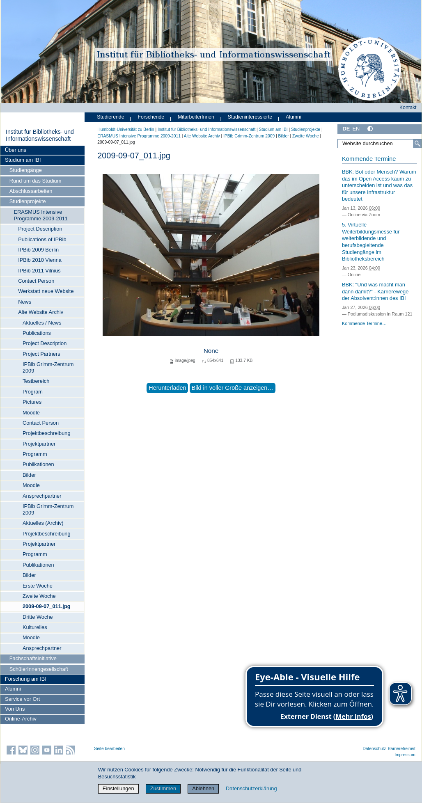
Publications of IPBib (42, 239)
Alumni (13, 689)
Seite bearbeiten (109, 748)
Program (33, 392)
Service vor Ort (22, 699)
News (24, 302)
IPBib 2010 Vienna (40, 260)
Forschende (151, 117)
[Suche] (417, 143)
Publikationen (38, 464)
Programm (35, 454)
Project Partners (41, 354)
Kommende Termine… (364, 323)
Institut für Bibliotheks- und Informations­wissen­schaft (40, 135)
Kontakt (408, 107)
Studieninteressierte (250, 117)
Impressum (404, 755)
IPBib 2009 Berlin (38, 250)
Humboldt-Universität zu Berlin (125, 129)
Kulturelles (35, 627)
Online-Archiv (21, 719)
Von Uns (15, 709)
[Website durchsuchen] (379, 143)
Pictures (32, 402)
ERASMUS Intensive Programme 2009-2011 (41, 215)
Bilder (29, 475)
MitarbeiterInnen (196, 117)
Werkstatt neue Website (45, 291)
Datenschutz (374, 748)
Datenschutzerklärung (251, 788)
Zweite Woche (39, 596)
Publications (37, 333)
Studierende (110, 117)
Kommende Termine (369, 159)
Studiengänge (25, 170)
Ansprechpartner (42, 496)
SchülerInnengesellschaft (38, 669)
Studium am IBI (23, 160)
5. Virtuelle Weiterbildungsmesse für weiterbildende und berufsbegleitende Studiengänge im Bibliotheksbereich (371, 242)
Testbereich (36, 381)
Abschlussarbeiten (31, 191)
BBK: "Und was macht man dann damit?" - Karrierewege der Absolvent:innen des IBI (375, 291)
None (211, 350)
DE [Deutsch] (346, 129)
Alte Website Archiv (40, 312)
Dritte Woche (38, 617)
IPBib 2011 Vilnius (39, 271)
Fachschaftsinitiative (33, 658)
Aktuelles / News (42, 323)
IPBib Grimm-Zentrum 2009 (48, 367)
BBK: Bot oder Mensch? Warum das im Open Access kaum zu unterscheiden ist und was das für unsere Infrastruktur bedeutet (379, 185)
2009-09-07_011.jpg (47, 606)
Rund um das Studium (35, 181)
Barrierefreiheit (401, 748)
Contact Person (36, 281)
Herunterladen (167, 387)
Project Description (40, 229)
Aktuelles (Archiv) (43, 523)
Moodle (31, 413)
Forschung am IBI (25, 679)
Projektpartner (39, 444)
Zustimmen (163, 788)
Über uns (15, 150)
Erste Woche (38, 586)
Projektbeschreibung (47, 433)
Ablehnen (203, 788)
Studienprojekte (27, 201)
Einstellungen (118, 788)
